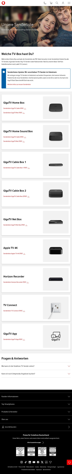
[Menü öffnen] (69, 3)
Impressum (39, 469)
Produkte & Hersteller (36, 411)
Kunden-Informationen (36, 396)
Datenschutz (43, 467)
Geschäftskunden (9, 427)
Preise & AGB (22, 467)
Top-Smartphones (36, 404)
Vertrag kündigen (51, 467)
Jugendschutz (60, 467)
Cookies (37, 467)
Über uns (36, 419)
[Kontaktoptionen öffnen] (69, 462)
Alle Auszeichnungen (36, 442)
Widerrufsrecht (30, 467)
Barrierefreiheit (47, 469)
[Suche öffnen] (57, 3)
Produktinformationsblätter (28, 469)
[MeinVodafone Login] (63, 3)
